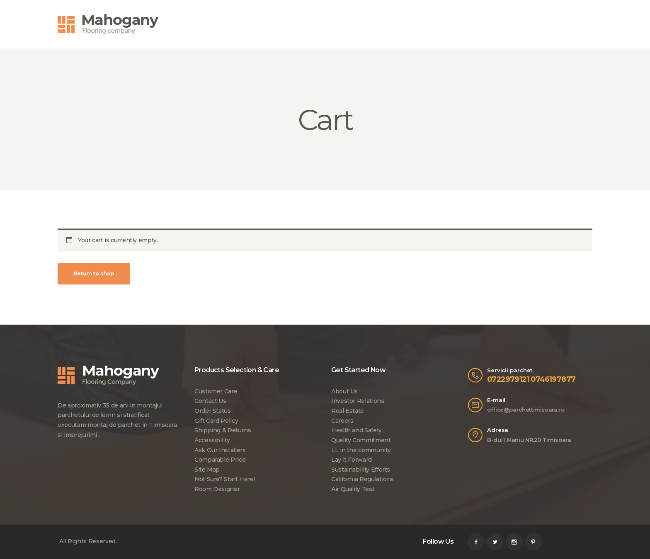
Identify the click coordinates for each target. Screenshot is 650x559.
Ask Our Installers (220, 450)
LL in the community (360, 450)
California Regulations (362, 479)
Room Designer (217, 489)
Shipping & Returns (222, 430)
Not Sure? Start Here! (224, 479)
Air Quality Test (352, 489)
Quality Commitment (361, 440)
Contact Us (210, 401)
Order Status (212, 410)
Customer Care (215, 391)
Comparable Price (219, 459)
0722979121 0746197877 (531, 379)
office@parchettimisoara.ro (526, 409)
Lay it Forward (351, 459)
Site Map (207, 469)
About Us (344, 391)
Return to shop (93, 273)
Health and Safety (356, 430)
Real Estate (347, 410)
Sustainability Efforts (360, 469)
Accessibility (212, 440)
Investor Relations (357, 401)
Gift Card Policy (216, 420)
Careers (342, 420)
